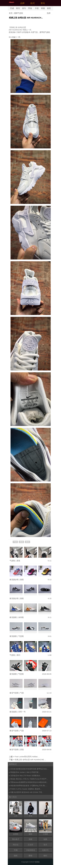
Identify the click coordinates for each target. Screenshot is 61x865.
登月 (45, 845)
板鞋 (49, 8)
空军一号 (22, 712)
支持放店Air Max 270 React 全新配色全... (25, 776)
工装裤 (45, 827)
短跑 (45, 839)
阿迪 (30, 8)
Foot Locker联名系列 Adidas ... (27, 757)
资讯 (43, 3)
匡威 (12, 8)
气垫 (15, 542)
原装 (21, 542)
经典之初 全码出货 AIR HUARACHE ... (30, 760)
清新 (30, 839)
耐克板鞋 (13, 712)
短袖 (45, 809)
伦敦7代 (45, 850)
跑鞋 (22, 580)
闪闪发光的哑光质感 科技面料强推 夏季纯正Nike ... (29, 769)
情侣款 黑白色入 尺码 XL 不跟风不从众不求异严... (29, 779)
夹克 (30, 809)
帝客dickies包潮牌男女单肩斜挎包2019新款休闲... (29, 782)
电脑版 (37, 862)
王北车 (30, 845)
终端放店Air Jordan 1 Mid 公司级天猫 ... (25, 772)
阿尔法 (15, 845)
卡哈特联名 (30, 850)
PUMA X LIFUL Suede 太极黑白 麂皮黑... (25, 789)
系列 (18, 655)
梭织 (45, 856)
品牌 (22, 3)
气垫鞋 (12, 561)
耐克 (18, 8)
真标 (27, 542)
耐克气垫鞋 (14, 693)
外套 (37, 8)
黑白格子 (15, 839)
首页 (11, 13)
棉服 (43, 8)
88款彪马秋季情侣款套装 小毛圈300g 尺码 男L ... (28, 786)
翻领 (30, 856)
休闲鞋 (21, 617)
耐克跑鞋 (13, 617)
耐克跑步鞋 (14, 580)
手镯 (15, 850)
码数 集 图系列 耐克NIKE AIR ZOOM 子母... (26, 792)
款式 (32, 3)
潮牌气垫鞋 (18, 13)
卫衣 (15, 809)
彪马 (24, 8)
